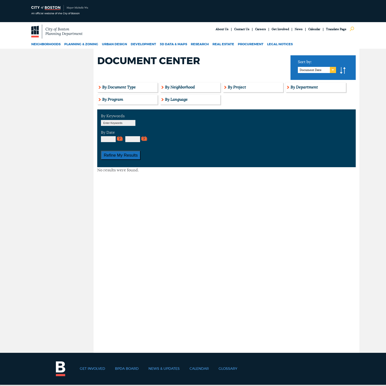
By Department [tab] (304, 87)
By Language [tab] (176, 100)
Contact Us (241, 29)
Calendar (314, 29)
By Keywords (113, 116)
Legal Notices (280, 44)
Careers (260, 29)
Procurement (250, 44)
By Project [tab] (237, 87)
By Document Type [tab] (119, 87)
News (299, 29)
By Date (108, 132)
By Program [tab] (112, 100)
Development (143, 44)
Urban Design (114, 44)
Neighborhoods (46, 44)
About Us (222, 29)
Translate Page (336, 29)
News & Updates (164, 369)
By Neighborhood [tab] (180, 87)
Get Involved (280, 29)
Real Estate (223, 44)
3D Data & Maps (173, 44)
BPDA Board (127, 369)
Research (200, 44)
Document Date (311, 70)
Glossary (228, 369)
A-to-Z (343, 70)
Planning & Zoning (81, 44)
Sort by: (305, 62)
